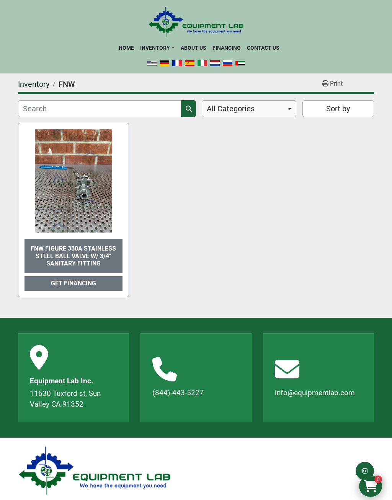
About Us (193, 48)
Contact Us (263, 48)
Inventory (155, 48)
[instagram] (365, 471)
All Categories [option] (231, 108)
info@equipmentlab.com (315, 392)
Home (126, 48)
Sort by (338, 108)
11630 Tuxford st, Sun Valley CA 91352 (65, 399)
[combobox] (249, 108)
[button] (157, 48)
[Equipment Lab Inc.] (94, 470)
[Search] (99, 108)
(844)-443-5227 (178, 392)
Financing (226, 48)
